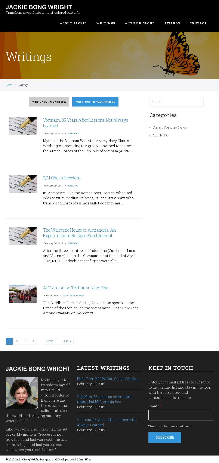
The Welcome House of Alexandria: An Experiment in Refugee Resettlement (79, 232)
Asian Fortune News (73, 295)
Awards (172, 23)
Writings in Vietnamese (95, 101)
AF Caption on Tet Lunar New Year (76, 287)
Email (153, 406)
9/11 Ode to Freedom (62, 177)
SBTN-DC (73, 133)
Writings (105, 23)
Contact (198, 23)
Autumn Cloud (140, 23)
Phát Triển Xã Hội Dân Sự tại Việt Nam (108, 378)
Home (9, 85)
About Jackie (73, 23)
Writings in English (49, 101)
